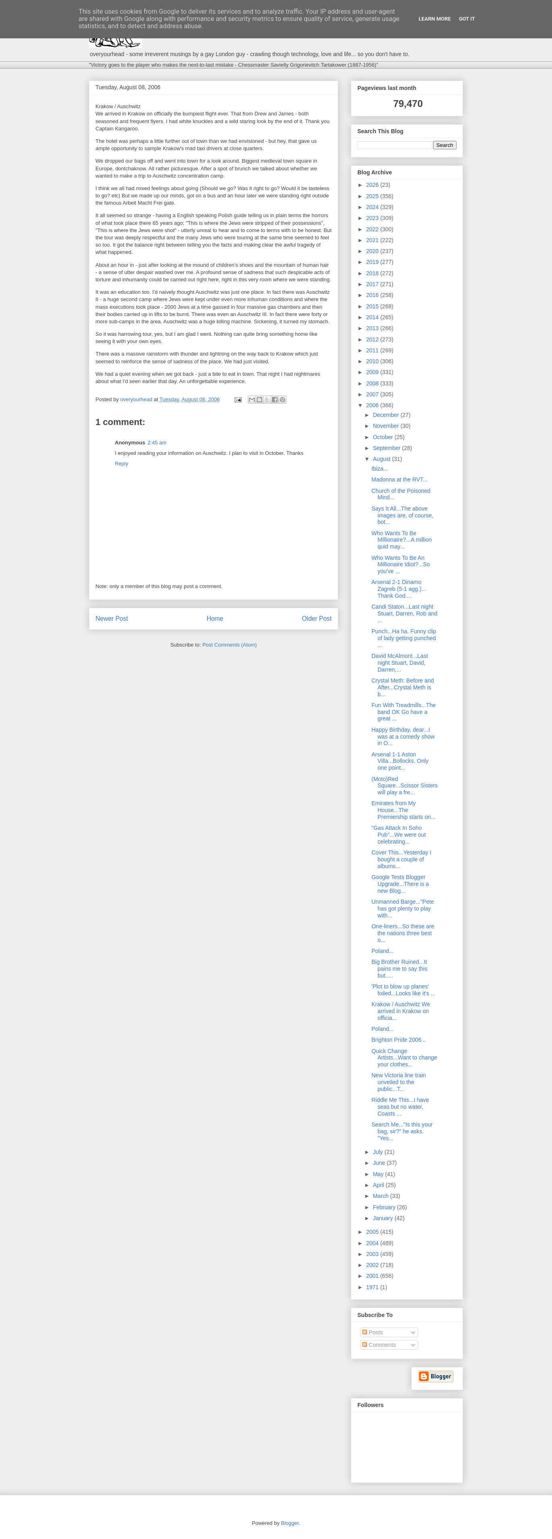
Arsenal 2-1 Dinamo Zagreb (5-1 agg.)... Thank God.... (398, 589)
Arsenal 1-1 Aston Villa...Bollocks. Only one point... (400, 761)
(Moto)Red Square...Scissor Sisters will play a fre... (404, 786)
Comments (379, 1345)
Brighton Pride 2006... (398, 1039)
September (387, 448)
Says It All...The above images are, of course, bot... (402, 515)
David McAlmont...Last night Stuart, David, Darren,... (399, 663)
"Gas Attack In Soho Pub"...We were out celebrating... (398, 835)
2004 (373, 1243)
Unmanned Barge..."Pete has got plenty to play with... (402, 908)
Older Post (317, 618)
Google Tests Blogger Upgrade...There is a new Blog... (400, 884)
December (386, 415)
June (379, 1163)
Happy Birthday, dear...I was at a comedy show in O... (403, 737)
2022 (373, 229)
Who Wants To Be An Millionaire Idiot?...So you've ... (400, 565)
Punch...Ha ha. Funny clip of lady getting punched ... (403, 638)
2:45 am (156, 443)
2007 (373, 394)
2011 (373, 350)
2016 (373, 295)
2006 (373, 405)
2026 (373, 185)
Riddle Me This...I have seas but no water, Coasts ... (400, 1107)
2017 (373, 284)
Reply (121, 464)
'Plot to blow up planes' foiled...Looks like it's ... (403, 990)
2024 (373, 207)
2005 (373, 1232)
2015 (373, 306)
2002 (373, 1265)
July (378, 1152)
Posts (372, 1332)
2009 (373, 372)
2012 (373, 339)
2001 (373, 1276)
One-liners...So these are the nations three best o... (402, 933)
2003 (373, 1254)
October (383, 437)
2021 (373, 240)
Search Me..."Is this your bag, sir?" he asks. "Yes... (402, 1131)
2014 (373, 317)
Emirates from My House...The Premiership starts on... (403, 810)
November (386, 426)
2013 (373, 328)
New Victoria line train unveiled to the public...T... (398, 1082)
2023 (373, 218)
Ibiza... (379, 468)
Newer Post (111, 618)
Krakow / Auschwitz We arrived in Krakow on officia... (400, 1011)
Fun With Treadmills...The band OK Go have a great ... (403, 712)
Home (215, 618)
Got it (467, 19)
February (385, 1207)
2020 (373, 251)
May (379, 1174)
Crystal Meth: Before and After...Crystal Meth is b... (402, 687)
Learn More (435, 19)
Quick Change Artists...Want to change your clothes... (404, 1058)
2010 (373, 361)
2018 (373, 273)
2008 (373, 383)
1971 (373, 1287)
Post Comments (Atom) (229, 645)
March (381, 1196)
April (379, 1185)
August (382, 459)
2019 (373, 262)
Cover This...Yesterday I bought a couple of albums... (401, 859)
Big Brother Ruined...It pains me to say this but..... (399, 969)
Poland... (382, 951)
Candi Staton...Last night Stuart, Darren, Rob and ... (404, 613)
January (383, 1218)
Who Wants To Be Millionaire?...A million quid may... (401, 540)
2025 (373, 196)
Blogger (290, 1523)
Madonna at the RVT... (399, 479)
